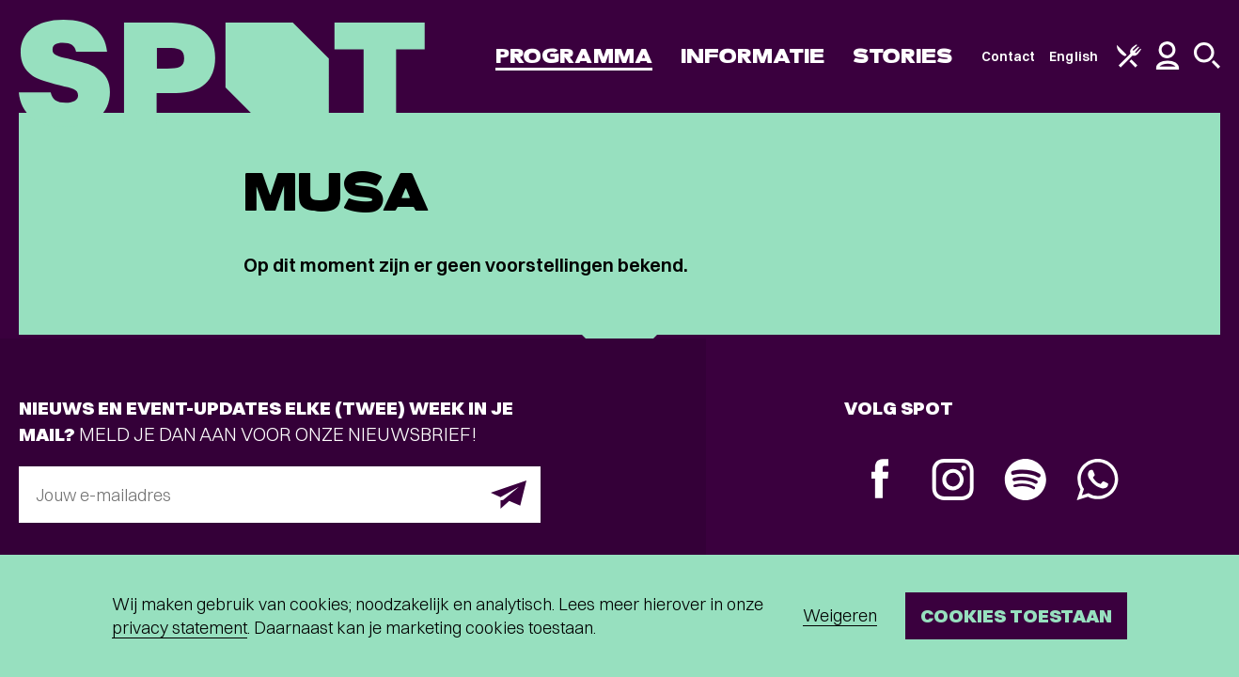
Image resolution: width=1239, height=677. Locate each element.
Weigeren (840, 615)
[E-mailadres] (280, 494)
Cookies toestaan (1016, 615)
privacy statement (179, 627)
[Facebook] (880, 481)
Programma (573, 56)
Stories (903, 56)
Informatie (752, 56)
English (1073, 56)
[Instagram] (953, 482)
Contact (1008, 56)
